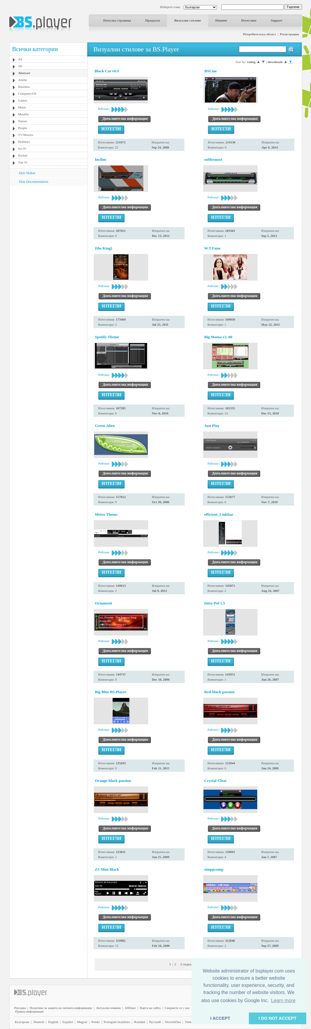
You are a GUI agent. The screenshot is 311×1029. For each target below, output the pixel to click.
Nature (22, 121)
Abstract (24, 73)
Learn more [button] (283, 1000)
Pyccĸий (155, 1022)
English (53, 1022)
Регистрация (289, 34)
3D (20, 66)
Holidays (24, 141)
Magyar (82, 1022)
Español (67, 1022)
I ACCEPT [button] (220, 1018)
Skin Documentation (33, 182)
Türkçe (189, 1022)
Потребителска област (259, 34)
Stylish (22, 155)
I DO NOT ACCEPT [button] (278, 1018)
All (20, 59)
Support (276, 20)
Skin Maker (27, 173)
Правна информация (29, 1011)
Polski (95, 1022)
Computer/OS (27, 93)
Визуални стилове (187, 20)
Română (139, 1022)
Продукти (152, 20)
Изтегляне (248, 20)
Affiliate (130, 1008)
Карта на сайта (150, 1008)
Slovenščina (173, 1022)
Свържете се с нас (177, 1008)
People (22, 128)
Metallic (23, 114)
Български (22, 1022)
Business (24, 86)
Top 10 (22, 162)
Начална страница (117, 20)
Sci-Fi (22, 148)
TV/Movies (25, 135)
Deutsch (38, 1022)
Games (22, 100)
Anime (22, 80)
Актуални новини (108, 1008)
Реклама (20, 1008)
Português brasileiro (117, 1022)
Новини (221, 20)
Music (22, 107)
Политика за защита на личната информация (61, 1008)
